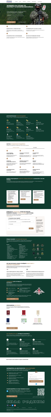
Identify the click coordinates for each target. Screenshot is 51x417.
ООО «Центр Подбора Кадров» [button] (10, 415)
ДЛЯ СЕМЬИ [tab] (35, 147)
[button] (11, 22)
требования (24, 1)
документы (28, 1)
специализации (34, 1)
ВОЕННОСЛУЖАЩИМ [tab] (16, 147)
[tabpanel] (25, 162)
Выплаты (16, 1)
